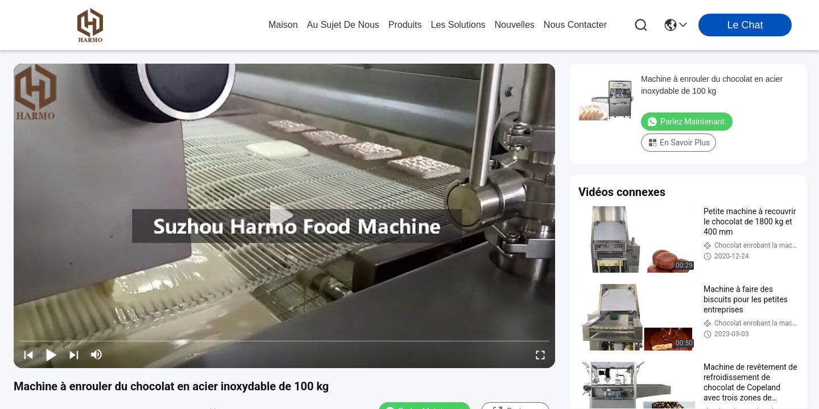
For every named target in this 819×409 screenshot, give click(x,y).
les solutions (458, 25)
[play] (284, 216)
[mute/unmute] (96, 354)
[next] (74, 354)
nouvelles (515, 25)
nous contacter (575, 25)
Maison (283, 25)
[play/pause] (51, 354)
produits (405, 25)
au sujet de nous (343, 25)
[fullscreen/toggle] (540, 354)
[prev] (28, 354)
